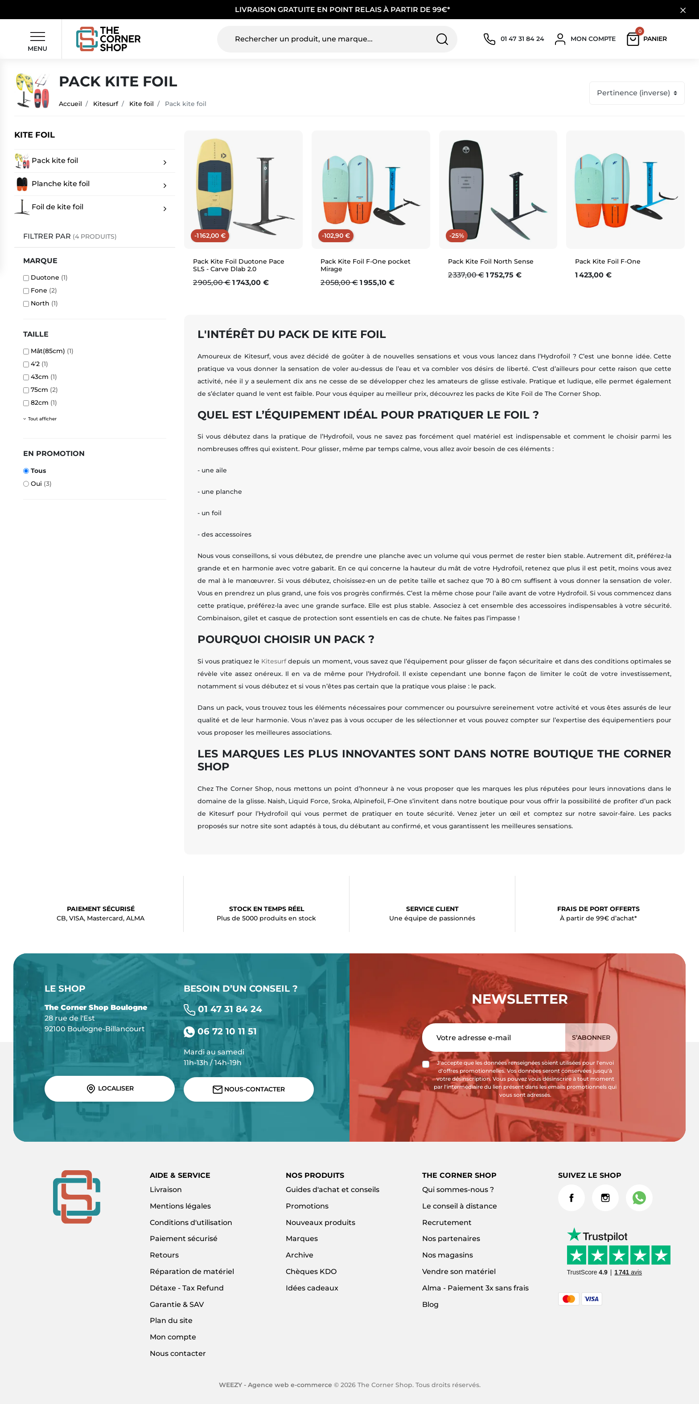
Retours (164, 1255)
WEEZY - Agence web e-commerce (275, 1385)
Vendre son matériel (459, 1271)
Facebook (571, 1197)
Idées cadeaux (312, 1288)
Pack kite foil (46, 161)
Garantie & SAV (177, 1304)
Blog (430, 1304)
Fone (44, 290)
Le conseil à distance (459, 1206)
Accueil (70, 104)
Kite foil (141, 104)
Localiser (110, 1088)
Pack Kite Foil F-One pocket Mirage (366, 265)
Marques (302, 1238)
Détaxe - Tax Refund (187, 1288)
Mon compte (173, 1337)
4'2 (39, 364)
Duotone (49, 277)
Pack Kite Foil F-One (608, 261)
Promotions (307, 1206)
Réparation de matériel (192, 1271)
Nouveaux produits (320, 1222)
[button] (648, 39)
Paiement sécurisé (184, 1238)
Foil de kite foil (48, 207)
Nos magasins (447, 1255)
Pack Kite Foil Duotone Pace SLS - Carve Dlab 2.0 (238, 265)
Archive (299, 1255)
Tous (38, 471)
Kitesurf (105, 104)
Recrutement (447, 1222)
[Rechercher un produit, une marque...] (337, 39)
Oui (41, 484)
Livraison (166, 1189)
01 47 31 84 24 (223, 1009)
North (44, 303)
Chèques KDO (311, 1271)
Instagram (605, 1197)
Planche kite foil (52, 184)
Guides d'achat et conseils (332, 1189)
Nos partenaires (451, 1238)
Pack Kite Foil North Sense (491, 261)
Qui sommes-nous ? (458, 1189)
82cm (44, 403)
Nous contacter (178, 1353)
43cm (44, 377)
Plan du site (171, 1320)
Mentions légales (180, 1206)
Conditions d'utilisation (191, 1222)
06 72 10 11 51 (220, 1031)
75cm (44, 390)
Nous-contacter (249, 1089)
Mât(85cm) (52, 351)
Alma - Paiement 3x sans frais (475, 1288)
